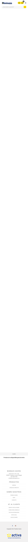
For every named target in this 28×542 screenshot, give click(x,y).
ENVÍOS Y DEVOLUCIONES (14, 507)
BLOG (14, 497)
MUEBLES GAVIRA (14, 495)
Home (14, 454)
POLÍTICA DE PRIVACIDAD (14, 512)
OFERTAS (14, 485)
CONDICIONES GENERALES (14, 509)
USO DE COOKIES (14, 517)
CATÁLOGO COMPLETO (14, 487)
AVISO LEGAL (14, 514)
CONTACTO (14, 500)
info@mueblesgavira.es (14, 478)
